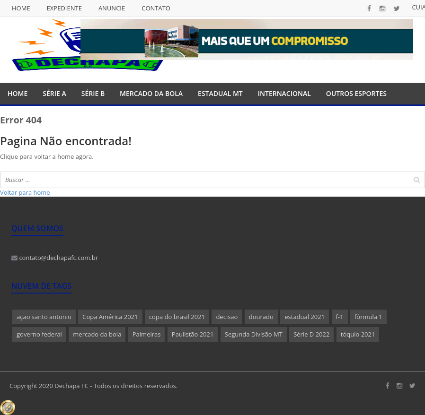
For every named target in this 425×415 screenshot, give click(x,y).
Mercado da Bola (151, 93)
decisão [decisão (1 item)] (227, 316)
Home (21, 8)
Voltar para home (25, 192)
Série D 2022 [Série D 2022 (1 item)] (311, 334)
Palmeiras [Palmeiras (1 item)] (147, 334)
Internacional (284, 93)
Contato (156, 8)
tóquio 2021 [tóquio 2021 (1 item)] (358, 334)
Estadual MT (220, 93)
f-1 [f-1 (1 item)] (340, 316)
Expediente (64, 8)
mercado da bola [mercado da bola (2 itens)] (97, 334)
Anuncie (111, 8)
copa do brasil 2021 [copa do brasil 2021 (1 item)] (177, 316)
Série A (54, 93)
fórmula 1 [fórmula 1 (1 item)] (368, 316)
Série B (93, 93)
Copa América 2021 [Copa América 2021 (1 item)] (110, 316)
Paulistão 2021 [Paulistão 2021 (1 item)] (193, 334)
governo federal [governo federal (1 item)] (39, 334)
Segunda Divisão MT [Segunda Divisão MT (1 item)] (254, 334)
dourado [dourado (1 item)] (261, 316)
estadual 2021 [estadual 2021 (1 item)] (304, 316)
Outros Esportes (356, 93)
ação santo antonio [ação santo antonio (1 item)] (44, 316)
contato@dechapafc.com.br (54, 257)
